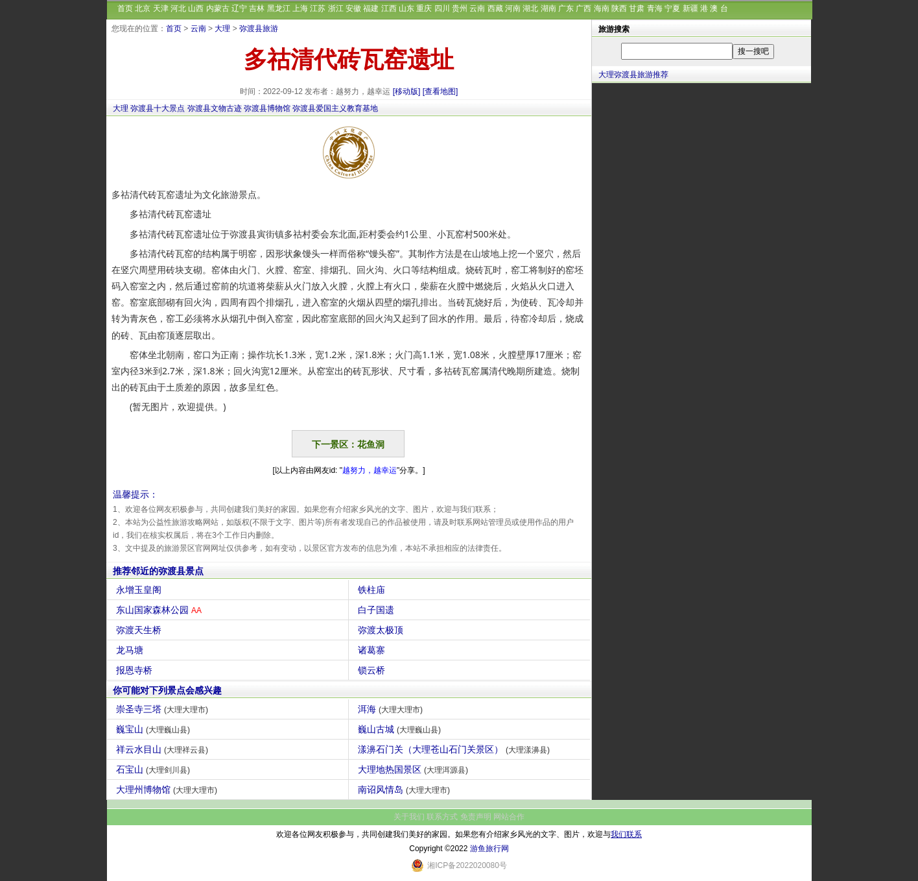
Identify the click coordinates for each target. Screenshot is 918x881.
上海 (300, 8)
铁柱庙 (373, 590)
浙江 (336, 8)
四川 (442, 8)
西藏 (495, 8)
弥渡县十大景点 (157, 108)
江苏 (317, 8)
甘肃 (636, 8)
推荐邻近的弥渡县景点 (158, 571)
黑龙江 (278, 8)
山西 (196, 8)
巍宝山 (154, 729)
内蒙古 (218, 8)
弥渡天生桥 (140, 630)
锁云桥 (373, 670)
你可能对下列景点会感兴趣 (167, 690)
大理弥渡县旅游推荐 (633, 74)
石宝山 (154, 769)
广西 (583, 8)
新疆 (690, 8)
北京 (142, 8)
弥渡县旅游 (258, 28)
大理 (222, 28)
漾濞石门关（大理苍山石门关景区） (455, 749)
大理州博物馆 (168, 789)
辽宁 (239, 8)
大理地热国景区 (414, 769)
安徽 (353, 8)
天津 (161, 8)
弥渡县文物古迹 (214, 108)
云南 (477, 8)
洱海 (392, 709)
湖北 (530, 8)
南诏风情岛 (405, 789)
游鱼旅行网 (489, 848)
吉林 (257, 8)
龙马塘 (131, 650)
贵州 (459, 8)
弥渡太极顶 (382, 630)
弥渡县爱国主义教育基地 (335, 108)
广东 (566, 8)
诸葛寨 (373, 650)
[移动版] (407, 91)
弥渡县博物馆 (267, 108)
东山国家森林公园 (160, 610)
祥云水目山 (163, 749)
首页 (125, 8)
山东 (406, 8)
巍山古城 (401, 729)
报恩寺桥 (136, 670)
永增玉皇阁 (140, 590)
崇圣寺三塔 (163, 709)
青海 (655, 8)
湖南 (548, 8)
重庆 (424, 8)
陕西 (619, 8)
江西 (389, 8)
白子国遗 (377, 610)
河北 (178, 8)
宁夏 (672, 8)
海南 (601, 8)
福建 (371, 8)
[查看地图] (440, 91)
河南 (513, 8)
